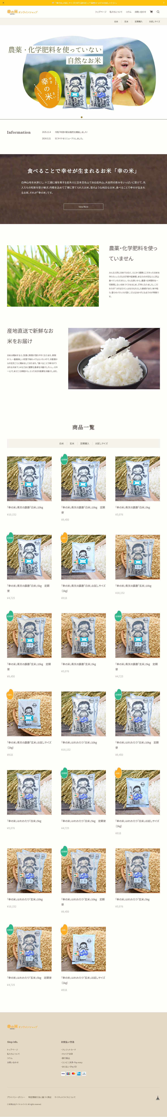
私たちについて (116, 12)
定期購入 (139, 21)
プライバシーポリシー (16, 1097)
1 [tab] (82, 117)
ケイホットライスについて (65, 1097)
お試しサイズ (154, 21)
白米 (116, 21)
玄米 (126, 21)
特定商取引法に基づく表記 (39, 1097)
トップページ (101, 12)
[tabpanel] (83, 72)
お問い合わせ (140, 12)
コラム (128, 12)
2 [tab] (85, 117)
